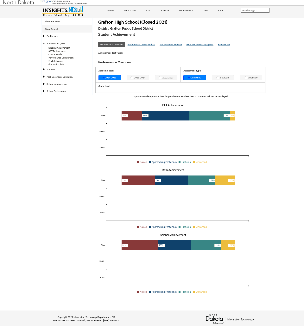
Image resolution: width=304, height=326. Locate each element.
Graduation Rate (56, 64)
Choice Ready (55, 54)
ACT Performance (57, 51)
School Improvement (57, 84)
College (164, 10)
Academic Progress (56, 43)
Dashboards (52, 36)
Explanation (224, 44)
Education (130, 10)
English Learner (55, 60)
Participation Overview (171, 44)
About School (51, 29)
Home (110, 10)
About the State (52, 21)
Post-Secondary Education (60, 76)
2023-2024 (137, 77)
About (222, 10)
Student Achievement (59, 47)
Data (205, 10)
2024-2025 (109, 77)
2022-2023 (166, 77)
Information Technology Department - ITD (94, 317)
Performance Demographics (141, 44)
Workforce (186, 10)
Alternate (251, 77)
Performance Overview (111, 44)
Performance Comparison (61, 57)
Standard (223, 77)
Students (51, 69)
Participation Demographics (199, 44)
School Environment (57, 91)
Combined (194, 77)
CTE (148, 10)
